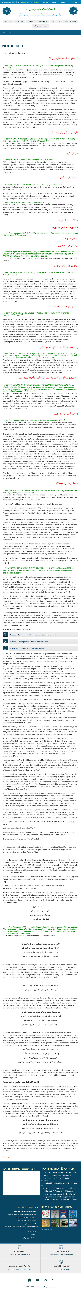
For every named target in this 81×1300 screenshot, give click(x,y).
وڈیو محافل (31, 21)
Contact (74, 2)
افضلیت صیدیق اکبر (40, 26)
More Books (47, 1229)
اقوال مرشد (8, 21)
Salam (54, 2)
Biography (63, 2)
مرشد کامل (19, 21)
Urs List (46, 2)
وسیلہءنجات (43, 21)
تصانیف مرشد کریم (70, 21)
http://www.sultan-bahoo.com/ (17, 1157)
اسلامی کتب (56, 21)
